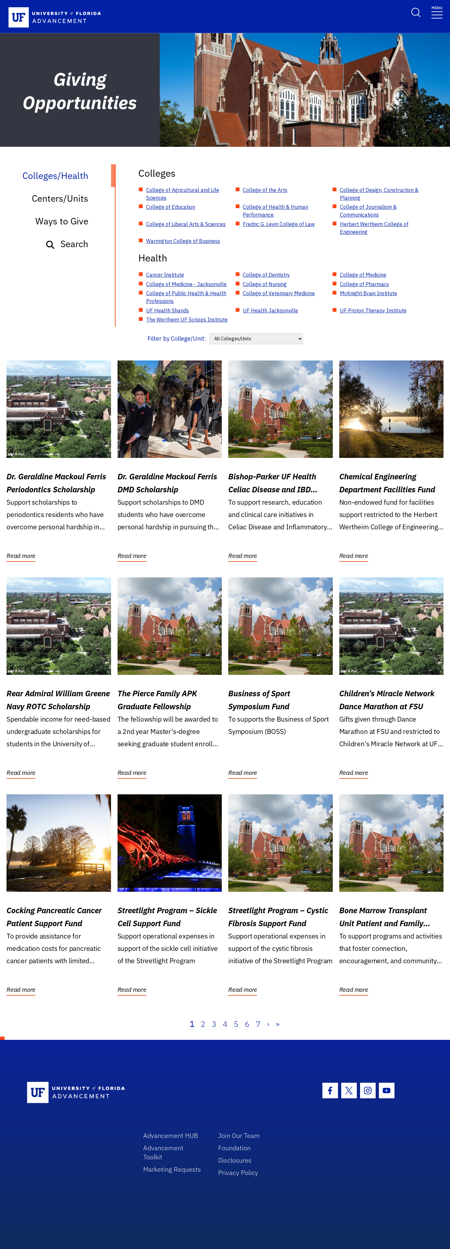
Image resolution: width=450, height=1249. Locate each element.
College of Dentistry (266, 274)
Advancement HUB (170, 1135)
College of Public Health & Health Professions (186, 297)
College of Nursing (265, 284)
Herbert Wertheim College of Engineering (374, 228)
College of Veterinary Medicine (279, 293)
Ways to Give (61, 221)
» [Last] (278, 1024)
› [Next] (268, 1024)
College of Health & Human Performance (275, 211)
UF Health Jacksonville (270, 310)
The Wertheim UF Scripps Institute (187, 319)
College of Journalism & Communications (368, 211)
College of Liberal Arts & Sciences (186, 224)
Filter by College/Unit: (176, 338)
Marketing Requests (172, 1169)
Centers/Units (60, 198)
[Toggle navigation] (437, 11)
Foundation (234, 1147)
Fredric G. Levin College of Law (279, 224)
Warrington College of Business (183, 241)
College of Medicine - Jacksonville (186, 284)
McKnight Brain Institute (368, 293)
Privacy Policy (238, 1172)
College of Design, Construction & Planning (379, 194)
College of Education (170, 207)
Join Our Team (239, 1135)
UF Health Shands (167, 310)
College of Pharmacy (364, 284)
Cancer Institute (165, 274)
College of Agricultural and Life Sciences (182, 194)
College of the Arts (265, 190)
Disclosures (235, 1160)
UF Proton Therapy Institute (373, 310)
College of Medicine (363, 274)
